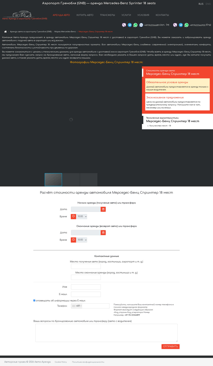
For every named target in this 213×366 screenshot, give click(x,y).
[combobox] (76, 306)
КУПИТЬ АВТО (84, 15)
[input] (86, 209)
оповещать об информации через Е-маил (59, 300)
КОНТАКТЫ (162, 15)
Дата (63, 209)
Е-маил (63, 294)
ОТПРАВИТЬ (170, 346)
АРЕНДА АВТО (61, 15)
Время (63, 216)
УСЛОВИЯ (143, 15)
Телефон (62, 306)
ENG (208, 4)
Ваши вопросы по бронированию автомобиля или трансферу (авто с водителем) (82, 321)
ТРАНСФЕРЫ (107, 15)
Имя (64, 287)
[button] (139, 119)
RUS (201, 4)
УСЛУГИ (126, 15)
